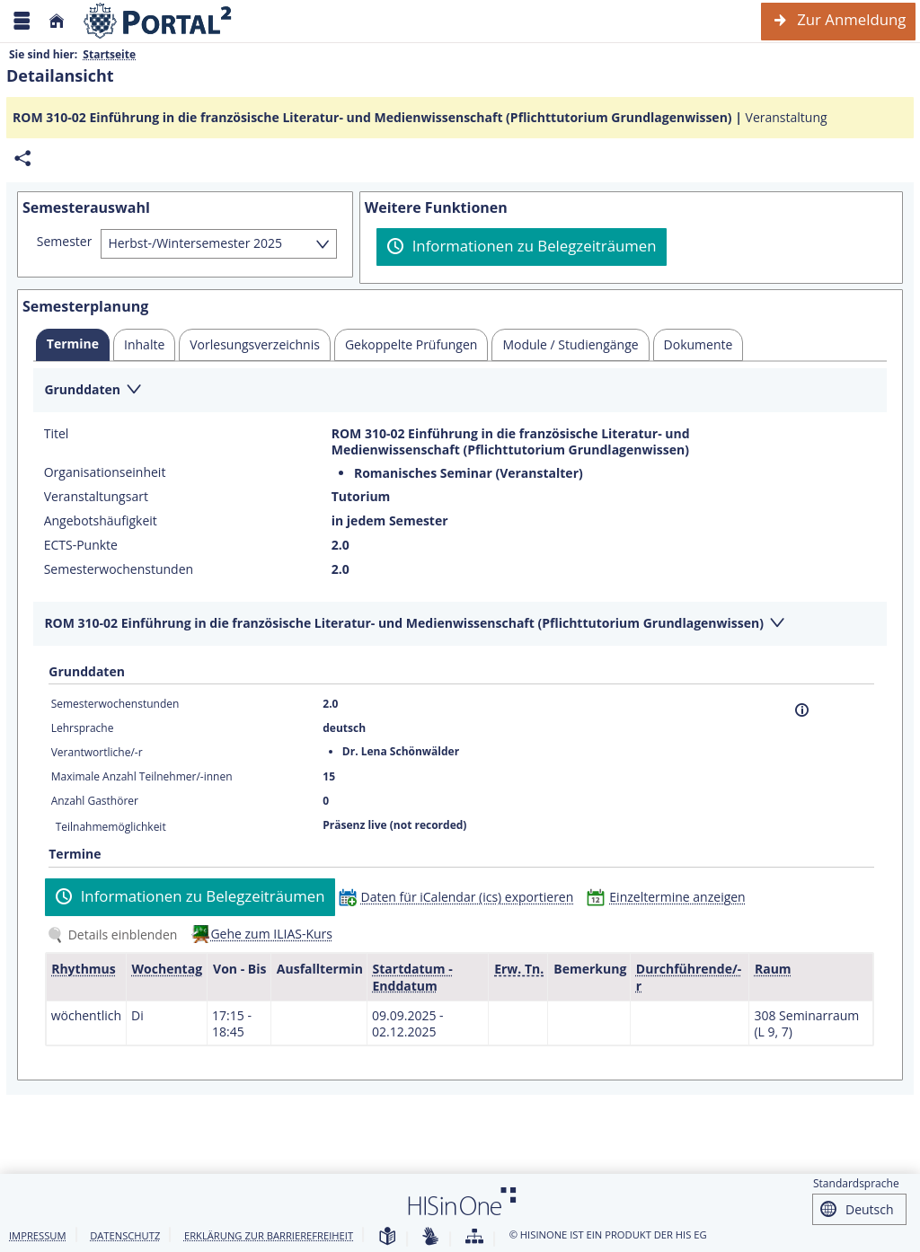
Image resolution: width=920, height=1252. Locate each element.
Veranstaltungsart (96, 497)
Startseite (109, 54)
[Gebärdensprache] (430, 1237)
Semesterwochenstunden (118, 569)
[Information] (802, 710)
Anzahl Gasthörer (94, 800)
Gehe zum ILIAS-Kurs (271, 933)
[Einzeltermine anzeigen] (670, 896)
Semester (65, 242)
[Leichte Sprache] (387, 1237)
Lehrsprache (82, 728)
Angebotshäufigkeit (100, 521)
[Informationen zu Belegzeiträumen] (521, 247)
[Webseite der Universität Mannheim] (158, 21)
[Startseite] (56, 21)
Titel (56, 434)
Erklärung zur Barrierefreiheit (268, 1235)
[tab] (73, 345)
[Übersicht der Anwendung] (474, 1237)
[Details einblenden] (116, 934)
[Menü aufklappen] (21, 21)
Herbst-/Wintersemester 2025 (195, 242)
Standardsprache (856, 1183)
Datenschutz (125, 1235)
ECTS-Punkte (81, 545)
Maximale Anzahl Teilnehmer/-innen (142, 776)
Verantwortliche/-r (97, 752)
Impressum (37, 1235)
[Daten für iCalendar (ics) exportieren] (460, 896)
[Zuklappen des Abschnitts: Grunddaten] (460, 391)
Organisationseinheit (105, 472)
